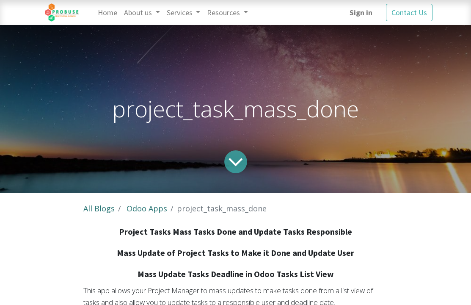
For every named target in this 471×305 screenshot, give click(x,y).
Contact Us (409, 12)
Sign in (361, 12)
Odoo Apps (147, 208)
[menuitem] (107, 12)
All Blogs (99, 208)
